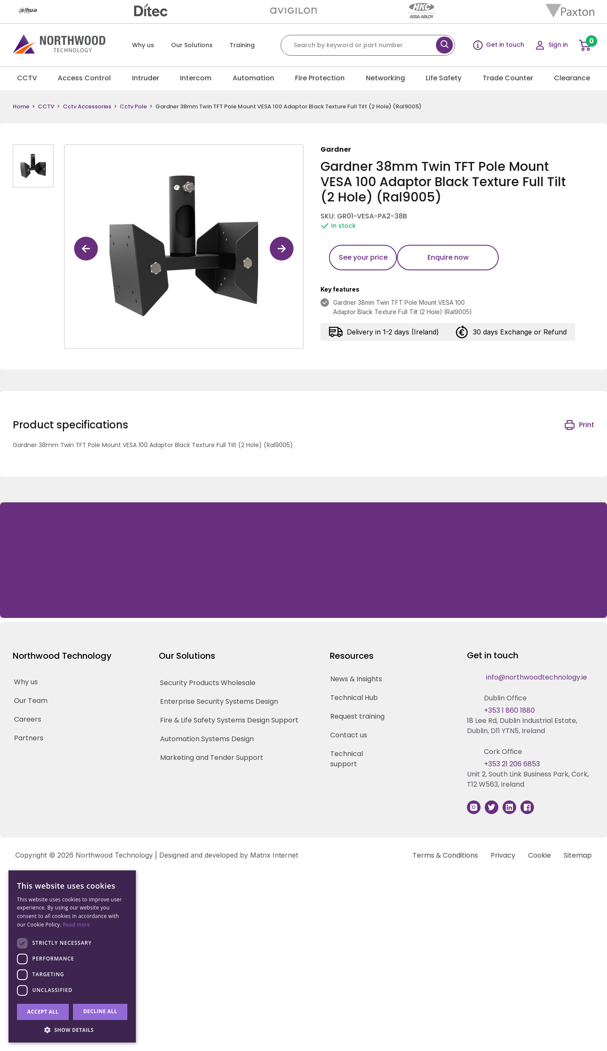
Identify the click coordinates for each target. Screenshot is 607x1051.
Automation (253, 78)
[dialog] (72, 956)
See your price (363, 257)
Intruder (145, 78)
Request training (357, 716)
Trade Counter (508, 78)
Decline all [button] (100, 1011)
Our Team (31, 700)
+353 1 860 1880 (509, 710)
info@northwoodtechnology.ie (536, 677)
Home (21, 106)
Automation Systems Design (207, 739)
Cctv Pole (133, 106)
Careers (27, 719)
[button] (72, 1030)
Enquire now (448, 257)
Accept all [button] (43, 1011)
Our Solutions (192, 45)
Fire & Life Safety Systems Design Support (229, 720)
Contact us (348, 735)
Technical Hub (354, 698)
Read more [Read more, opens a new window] (76, 924)
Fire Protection (320, 78)
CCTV (27, 78)
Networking (385, 78)
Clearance (572, 78)
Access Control (84, 78)
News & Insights (356, 679)
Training (242, 45)
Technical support (346, 759)
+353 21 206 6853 (512, 764)
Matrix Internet (274, 855)
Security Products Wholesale (208, 683)
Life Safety (443, 78)
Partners (28, 738)
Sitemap (578, 855)
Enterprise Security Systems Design (219, 701)
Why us (143, 45)
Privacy (503, 855)
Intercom (195, 78)
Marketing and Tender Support (211, 757)
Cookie (539, 855)
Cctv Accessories (87, 106)
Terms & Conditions (445, 855)
